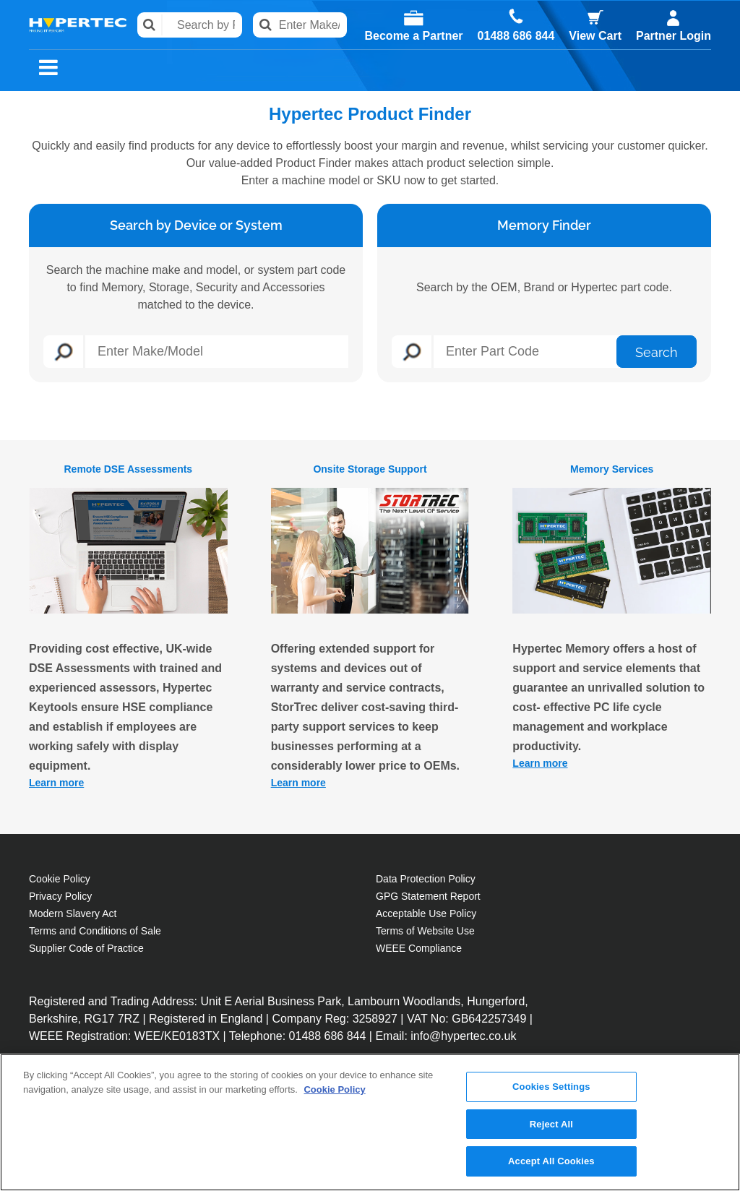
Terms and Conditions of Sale (95, 931)
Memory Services (611, 469)
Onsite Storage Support (369, 469)
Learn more (56, 782)
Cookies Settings (551, 1093)
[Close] (717, 1127)
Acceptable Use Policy (426, 913)
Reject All (551, 1130)
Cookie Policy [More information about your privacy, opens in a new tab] (334, 1096)
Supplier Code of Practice (86, 948)
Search (150, 24)
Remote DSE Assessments (128, 469)
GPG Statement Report (428, 896)
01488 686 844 (516, 36)
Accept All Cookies (551, 1168)
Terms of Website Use (425, 931)
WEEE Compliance (419, 948)
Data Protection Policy (426, 879)
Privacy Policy (60, 896)
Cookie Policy (59, 879)
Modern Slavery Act (72, 913)
